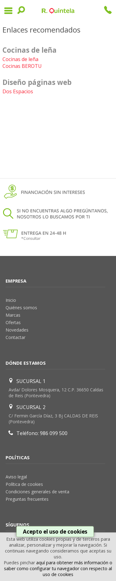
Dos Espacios (17, 91)
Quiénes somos (21, 307)
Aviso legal (16, 477)
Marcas (13, 315)
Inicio (11, 300)
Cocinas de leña (20, 59)
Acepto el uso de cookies (55, 531)
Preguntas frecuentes (27, 499)
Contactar (15, 337)
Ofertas (13, 322)
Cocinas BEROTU (22, 66)
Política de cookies (24, 484)
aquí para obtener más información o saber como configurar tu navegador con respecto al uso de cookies (58, 568)
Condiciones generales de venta (37, 492)
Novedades (17, 330)
